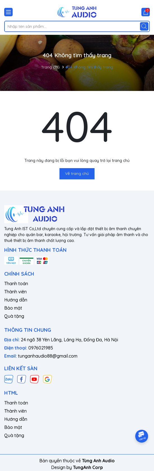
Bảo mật (13, 308)
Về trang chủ (77, 173)
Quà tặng (14, 316)
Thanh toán (16, 283)
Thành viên (15, 291)
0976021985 (40, 348)
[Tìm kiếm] (144, 26)
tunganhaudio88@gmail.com (47, 356)
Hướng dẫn (15, 300)
